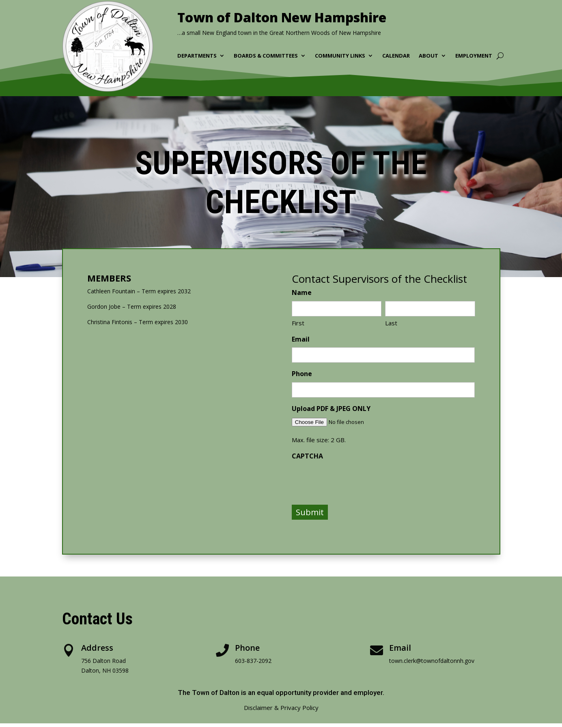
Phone (302, 373)
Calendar (396, 56)
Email (301, 339)
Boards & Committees (266, 56)
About (428, 56)
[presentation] (353, 480)
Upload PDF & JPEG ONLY (331, 408)
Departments (197, 56)
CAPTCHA (307, 456)
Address (97, 647)
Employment (473, 56)
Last (391, 323)
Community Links (340, 56)
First (298, 323)
